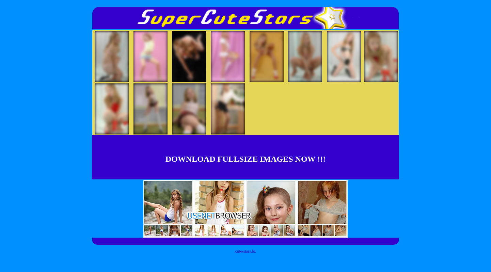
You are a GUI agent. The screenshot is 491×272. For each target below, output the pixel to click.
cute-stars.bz (245, 251)
